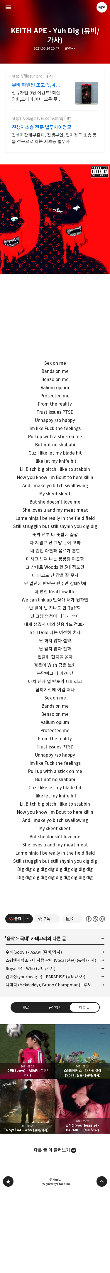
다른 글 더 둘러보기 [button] (52, 1232)
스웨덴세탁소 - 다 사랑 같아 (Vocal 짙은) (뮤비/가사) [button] (82, 1133)
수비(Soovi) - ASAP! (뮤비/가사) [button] (27, 1133)
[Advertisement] (55, 934)
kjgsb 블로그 (8, 1263)
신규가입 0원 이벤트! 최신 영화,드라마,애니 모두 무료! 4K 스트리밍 (37, 96)
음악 (10, 1020)
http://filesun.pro (27, 76)
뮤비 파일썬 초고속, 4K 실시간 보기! (35, 85)
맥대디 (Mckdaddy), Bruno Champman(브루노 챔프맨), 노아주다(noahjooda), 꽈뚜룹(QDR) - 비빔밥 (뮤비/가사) (55, 1066)
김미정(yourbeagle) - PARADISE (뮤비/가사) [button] (82, 1188)
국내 (24, 1020)
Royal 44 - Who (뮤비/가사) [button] (27, 1188)
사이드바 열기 (8, 7)
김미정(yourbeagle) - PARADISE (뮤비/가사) (45, 1058)
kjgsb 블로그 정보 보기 (102, 7)
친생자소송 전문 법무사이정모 (41, 127)
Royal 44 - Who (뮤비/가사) (30, 1050)
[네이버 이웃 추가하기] (72, 1000)
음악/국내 (70, 48)
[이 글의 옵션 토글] (28, 1000)
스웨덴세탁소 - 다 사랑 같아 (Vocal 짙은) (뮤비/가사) (51, 1042)
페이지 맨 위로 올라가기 (102, 1263)
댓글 (26, 1089)
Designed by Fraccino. (55, 1265)
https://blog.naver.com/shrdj (37, 118)
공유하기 (54, 1089)
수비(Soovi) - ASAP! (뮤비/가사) (34, 1034)
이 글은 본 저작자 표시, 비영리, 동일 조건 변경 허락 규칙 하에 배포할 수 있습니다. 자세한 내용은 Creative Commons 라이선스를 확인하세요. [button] (95, 1000)
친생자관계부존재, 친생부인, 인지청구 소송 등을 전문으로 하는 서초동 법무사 (54, 138)
